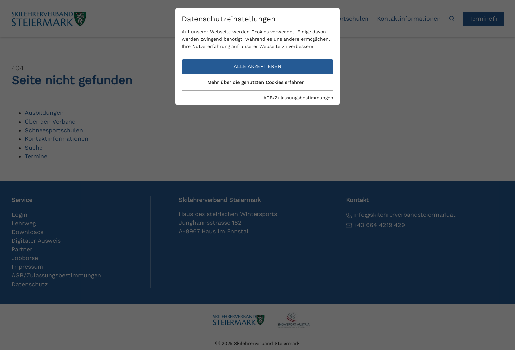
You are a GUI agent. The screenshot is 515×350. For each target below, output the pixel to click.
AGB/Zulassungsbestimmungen (298, 97)
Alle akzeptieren (257, 66)
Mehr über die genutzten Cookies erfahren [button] (256, 82)
